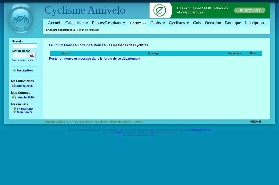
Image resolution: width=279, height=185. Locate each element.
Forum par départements (60, 30)
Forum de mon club (88, 30)
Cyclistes (179, 22)
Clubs (158, 22)
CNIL (152, 132)
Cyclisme (65, 10)
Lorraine (84, 45)
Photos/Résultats (108, 22)
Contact (137, 122)
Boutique (233, 22)
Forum (138, 23)
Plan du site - (102, 122)
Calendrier (76, 22)
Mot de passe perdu (22, 60)
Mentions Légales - (56, 122)
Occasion (213, 22)
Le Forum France (61, 45)
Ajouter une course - (122, 122)
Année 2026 (25, 85)
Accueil (55, 22)
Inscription (254, 22)
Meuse (98, 45)
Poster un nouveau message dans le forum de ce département (94, 58)
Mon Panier (24, 112)
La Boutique (25, 108)
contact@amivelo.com (199, 130)
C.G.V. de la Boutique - (80, 122)
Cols (197, 22)
